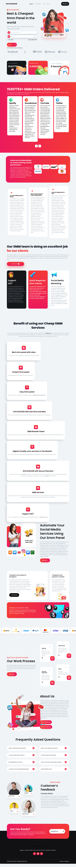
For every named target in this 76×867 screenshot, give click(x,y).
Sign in (31, 4)
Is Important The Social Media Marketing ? (22, 772)
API (44, 4)
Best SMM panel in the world (22, 765)
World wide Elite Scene (54, 772)
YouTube (44, 105)
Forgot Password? (32, 41)
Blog (48, 4)
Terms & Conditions (64, 864)
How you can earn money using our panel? (54, 765)
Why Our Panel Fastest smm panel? (22, 751)
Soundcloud (31, 105)
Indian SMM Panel (46, 730)
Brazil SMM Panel (45, 725)
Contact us (57, 834)
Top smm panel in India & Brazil (54, 758)
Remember (10, 41)
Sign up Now (15, 265)
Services (38, 4)
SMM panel (48, 336)
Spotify (12, 105)
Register (45, 563)
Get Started (14, 598)
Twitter (59, 105)
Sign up (20, 49)
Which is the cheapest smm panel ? (54, 751)
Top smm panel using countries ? (22, 758)
